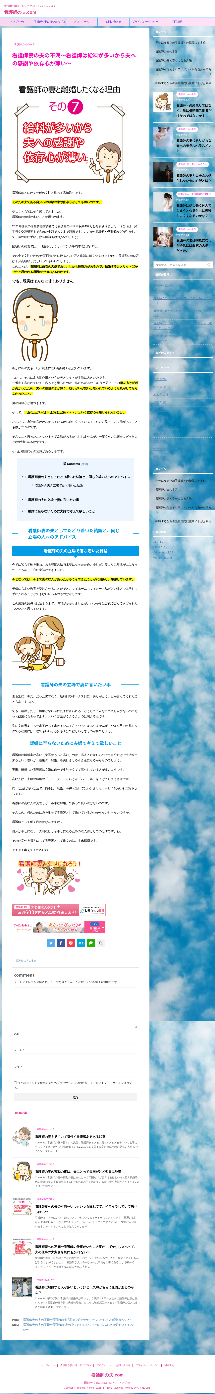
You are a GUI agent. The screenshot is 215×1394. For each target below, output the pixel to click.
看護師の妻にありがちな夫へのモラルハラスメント (193, 145)
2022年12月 (160, 394)
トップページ (18, 21)
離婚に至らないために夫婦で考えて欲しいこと (60, 511)
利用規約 (177, 21)
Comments (163, 552)
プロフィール (81, 21)
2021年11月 (160, 418)
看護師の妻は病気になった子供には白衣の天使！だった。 (193, 245)
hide (84, 463)
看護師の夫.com (20, 12)
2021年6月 (160, 456)
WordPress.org (162, 557)
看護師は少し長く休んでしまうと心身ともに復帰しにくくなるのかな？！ (193, 210)
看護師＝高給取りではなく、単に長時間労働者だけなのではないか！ (193, 110)
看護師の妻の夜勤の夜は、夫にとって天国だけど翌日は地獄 (78, 1171)
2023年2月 (160, 379)
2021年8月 (160, 441)
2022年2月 (160, 402)
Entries (161, 547)
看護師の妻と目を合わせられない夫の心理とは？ (181, 313)
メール (19, 1050)
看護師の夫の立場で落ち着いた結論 (56, 485)
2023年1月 (160, 387)
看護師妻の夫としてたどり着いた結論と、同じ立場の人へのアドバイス (77, 477)
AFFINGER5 (143, 1388)
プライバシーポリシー (145, 21)
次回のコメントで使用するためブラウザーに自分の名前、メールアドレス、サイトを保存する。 (73, 1085)
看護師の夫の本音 (26, 960)
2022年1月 (160, 410)
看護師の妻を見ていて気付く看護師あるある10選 (70, 1136)
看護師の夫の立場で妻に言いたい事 (52, 500)
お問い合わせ (113, 21)
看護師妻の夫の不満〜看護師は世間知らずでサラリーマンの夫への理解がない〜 (77, 1319)
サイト (18, 1066)
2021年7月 (160, 449)
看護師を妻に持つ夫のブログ (49, 23)
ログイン (159, 541)
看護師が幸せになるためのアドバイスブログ (108, 1383)
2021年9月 (160, 433)
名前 (18, 1033)
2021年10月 (160, 425)
